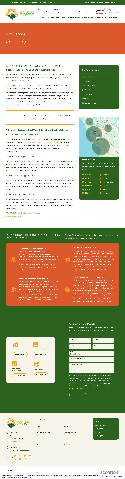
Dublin (105, 178)
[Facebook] (21, 456)
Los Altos (106, 186)
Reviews (66, 11)
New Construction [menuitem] (111, 18)
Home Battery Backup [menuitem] (58, 18)
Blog (73, 11)
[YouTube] (21, 459)
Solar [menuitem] (47, 18)
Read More (39, 375)
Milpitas (88, 193)
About (39, 427)
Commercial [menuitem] (99, 18)
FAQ (86, 11)
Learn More (18, 354)
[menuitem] (99, 77)
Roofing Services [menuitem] (87, 18)
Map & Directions (15, 442)
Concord (106, 175)
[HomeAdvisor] (30, 456)
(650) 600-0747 (19, 450)
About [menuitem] (42, 18)
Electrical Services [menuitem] (74, 18)
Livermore (88, 186)
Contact (93, 11)
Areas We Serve (42, 439)
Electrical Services (43, 433)
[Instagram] (26, 459)
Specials (48, 11)
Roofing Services (70, 433)
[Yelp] (16, 459)
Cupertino (88, 178)
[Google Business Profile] (16, 456)
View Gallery (39, 354)
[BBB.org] (30, 459)
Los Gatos (88, 189)
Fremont (88, 182)
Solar (66, 427)
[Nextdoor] (26, 456)
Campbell (88, 175)
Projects (80, 11)
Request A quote (16, 41)
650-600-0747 (106, 2)
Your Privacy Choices (31, 473)
